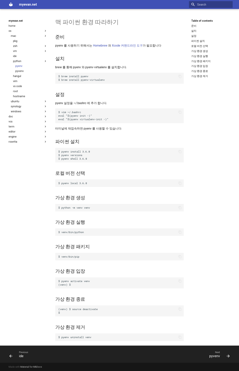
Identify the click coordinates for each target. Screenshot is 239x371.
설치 (193, 30)
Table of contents (202, 20)
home (12, 25)
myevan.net (16, 20)
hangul (17, 76)
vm (30, 51)
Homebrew (100, 45)
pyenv (18, 65)
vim (15, 81)
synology (29, 106)
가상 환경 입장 (199, 65)
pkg (15, 40)
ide (15, 56)
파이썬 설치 (198, 40)
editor (28, 131)
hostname (19, 96)
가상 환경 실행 (199, 56)
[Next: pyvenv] (218, 354)
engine (28, 136)
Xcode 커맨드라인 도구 (127, 45)
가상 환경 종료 (199, 71)
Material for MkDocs (31, 366)
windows (29, 111)
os (28, 31)
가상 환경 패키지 (201, 61)
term (28, 126)
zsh (30, 46)
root (15, 91)
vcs (28, 121)
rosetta (28, 141)
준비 (193, 25)
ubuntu (29, 101)
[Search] (211, 4)
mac (29, 36)
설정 (193, 35)
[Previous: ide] (17, 354)
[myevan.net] (11, 4)
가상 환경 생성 (199, 51)
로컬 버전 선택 (199, 45)
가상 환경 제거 (199, 76)
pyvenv (19, 71)
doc (28, 116)
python (30, 61)
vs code (17, 86)
